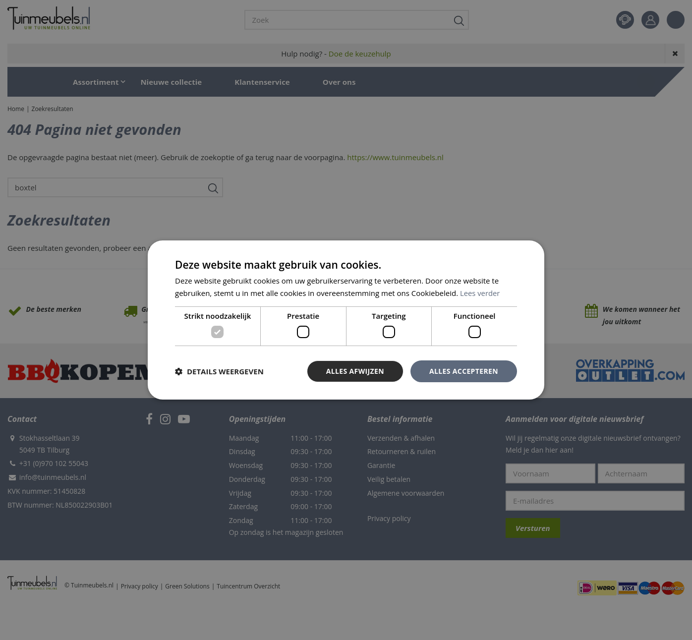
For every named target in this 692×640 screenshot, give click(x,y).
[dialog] (346, 320)
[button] (219, 371)
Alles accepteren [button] (463, 371)
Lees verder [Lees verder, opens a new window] (480, 293)
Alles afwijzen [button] (355, 371)
